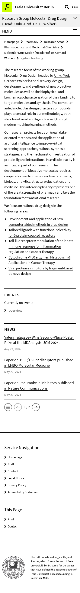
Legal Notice (16, 478)
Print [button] (11, 519)
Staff (11, 464)
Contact (13, 471)
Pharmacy (31, 42)
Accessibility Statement (23, 492)
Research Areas (54, 42)
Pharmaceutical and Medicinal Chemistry (31, 47)
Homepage (11, 42)
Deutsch (13, 526)
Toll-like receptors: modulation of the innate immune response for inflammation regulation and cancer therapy (41, 246)
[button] (8, 407)
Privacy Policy (17, 485)
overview (13, 310)
